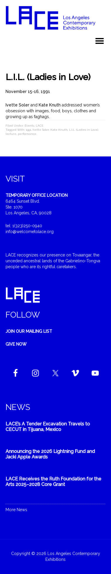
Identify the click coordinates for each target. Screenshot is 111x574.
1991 (28, 129)
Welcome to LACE (55, 20)
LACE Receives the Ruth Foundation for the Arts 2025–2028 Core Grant (53, 481)
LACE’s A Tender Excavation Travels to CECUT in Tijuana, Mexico (48, 426)
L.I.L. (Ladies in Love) (83, 129)
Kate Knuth (59, 129)
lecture (11, 133)
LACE (39, 125)
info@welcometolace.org (30, 231)
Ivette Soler (41, 129)
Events (29, 125)
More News (16, 509)
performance (27, 133)
